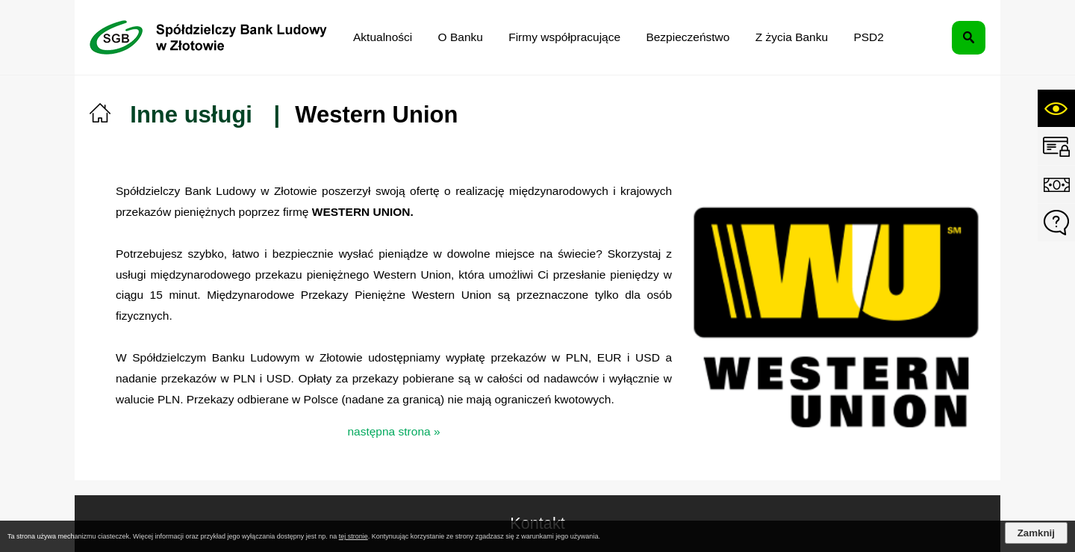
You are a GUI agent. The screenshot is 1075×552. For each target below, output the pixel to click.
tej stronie (353, 536)
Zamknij (1036, 533)
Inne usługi (191, 115)
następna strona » (393, 431)
